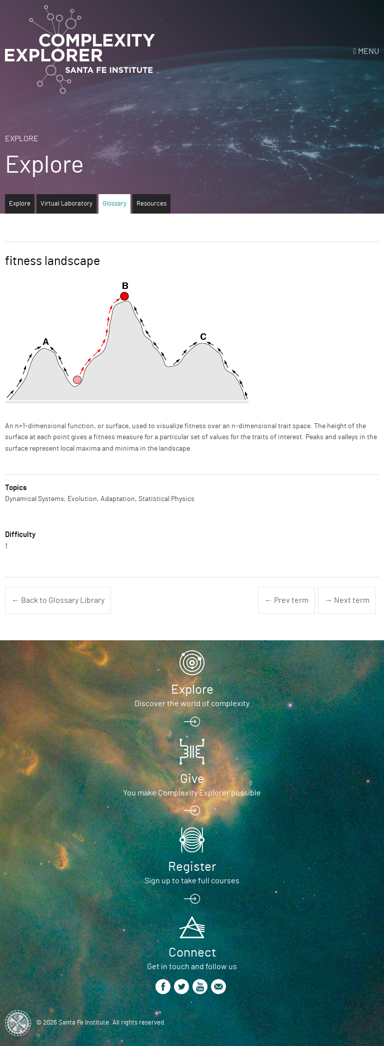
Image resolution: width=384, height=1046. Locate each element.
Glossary (114, 204)
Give (192, 779)
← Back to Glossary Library (58, 600)
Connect (192, 952)
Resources (151, 204)
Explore (21, 139)
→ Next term (347, 600)
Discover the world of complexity (192, 704)
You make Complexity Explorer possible (192, 793)
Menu (368, 51)
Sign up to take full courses (192, 881)
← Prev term (286, 600)
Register (192, 866)
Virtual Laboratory (66, 204)
